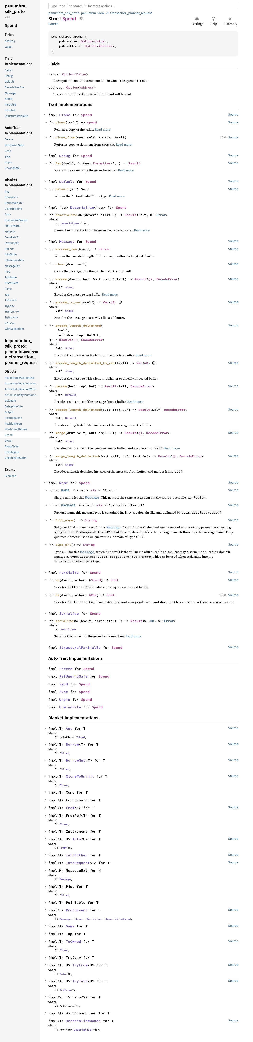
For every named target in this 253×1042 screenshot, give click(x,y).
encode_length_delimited (78, 325)
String (91, 520)
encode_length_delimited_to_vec (85, 363)
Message (67, 241)
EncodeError (167, 279)
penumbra (88, 13)
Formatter (102, 163)
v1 (107, 13)
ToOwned (73, 941)
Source (53, 24)
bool (115, 580)
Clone (64, 115)
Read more (102, 129)
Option (87, 41)
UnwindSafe (70, 707)
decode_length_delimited (78, 410)
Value (100, 41)
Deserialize (82, 207)
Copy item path (81, 18)
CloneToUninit (80, 776)
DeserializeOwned (118, 919)
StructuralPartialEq (80, 647)
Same (70, 926)
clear (60, 264)
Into (76, 839)
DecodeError (141, 386)
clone (60, 122)
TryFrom (80, 965)
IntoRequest (78, 863)
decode (61, 386)
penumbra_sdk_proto (63, 13)
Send (63, 684)
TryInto (80, 981)
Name (63, 483)
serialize (64, 621)
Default (67, 181)
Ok (152, 621)
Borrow (72, 744)
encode (61, 279)
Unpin (64, 699)
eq (57, 580)
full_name (64, 520)
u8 (113, 302)
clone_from (65, 137)
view (101, 13)
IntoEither (77, 855)
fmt (58, 163)
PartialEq (69, 572)
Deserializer (69, 223)
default (62, 189)
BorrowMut (75, 760)
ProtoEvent (77, 910)
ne (57, 595)
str (94, 490)
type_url (63, 545)
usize (104, 249)
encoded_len (66, 249)
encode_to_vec (68, 302)
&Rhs (93, 595)
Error (161, 215)
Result (134, 163)
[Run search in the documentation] (143, 6)
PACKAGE (68, 505)
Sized (69, 287)
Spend (86, 115)
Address (105, 46)
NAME (65, 490)
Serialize (69, 613)
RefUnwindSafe (73, 676)
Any (69, 728)
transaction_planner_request (131, 13)
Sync (63, 691)
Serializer (68, 629)
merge (60, 433)
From (70, 807)
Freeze (65, 668)
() (150, 279)
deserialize (66, 215)
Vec (106, 302)
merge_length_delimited (77, 456)
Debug (64, 155)
